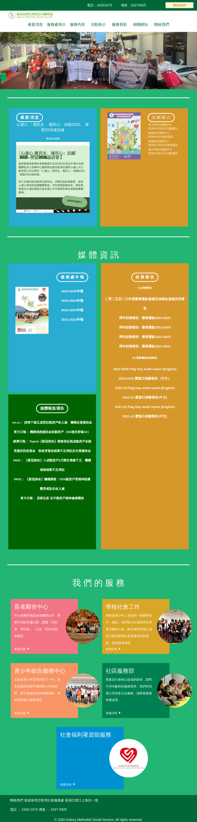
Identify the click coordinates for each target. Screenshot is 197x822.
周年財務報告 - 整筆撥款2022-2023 (144, 337)
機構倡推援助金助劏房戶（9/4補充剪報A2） (52, 432)
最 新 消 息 (29, 117)
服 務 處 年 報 (72, 277)
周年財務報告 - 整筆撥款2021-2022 (144, 346)
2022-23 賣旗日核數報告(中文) (145, 397)
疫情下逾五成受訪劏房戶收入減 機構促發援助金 (52, 422)
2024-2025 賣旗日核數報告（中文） (145, 378)
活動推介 (98, 24)
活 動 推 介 (161, 117)
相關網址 (140, 24)
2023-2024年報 (72, 300)
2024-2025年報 (72, 291)
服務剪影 (119, 24)
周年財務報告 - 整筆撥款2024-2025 (144, 318)
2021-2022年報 (72, 319)
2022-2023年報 (72, 310)
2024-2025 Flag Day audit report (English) (145, 369)
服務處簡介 (56, 24)
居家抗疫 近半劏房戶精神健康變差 (52, 498)
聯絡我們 (179, 5)
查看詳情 (22, 649)
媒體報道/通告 (52, 408)
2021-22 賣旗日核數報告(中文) (145, 416)
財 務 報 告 (145, 277)
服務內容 (77, 24)
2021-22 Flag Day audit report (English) (145, 407)
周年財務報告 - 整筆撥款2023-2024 (144, 327)
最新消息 (35, 24)
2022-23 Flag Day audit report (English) (145, 388)
